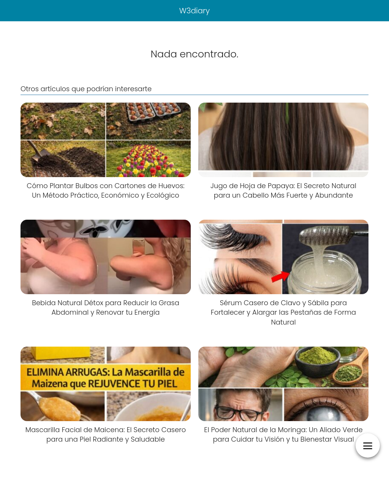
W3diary (194, 10)
